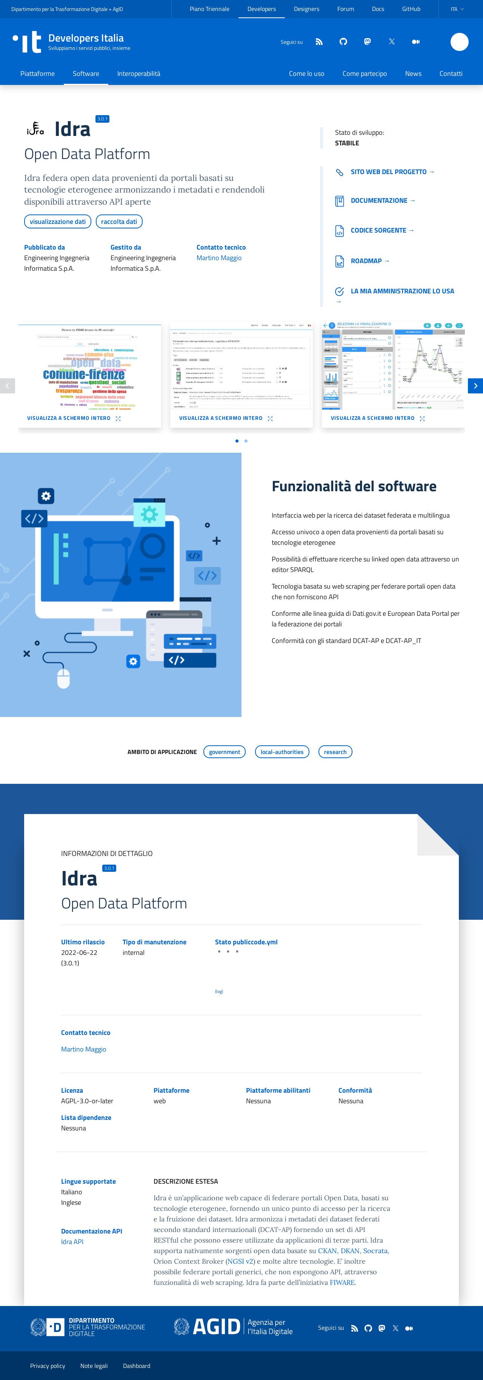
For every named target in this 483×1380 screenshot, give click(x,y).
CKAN (327, 1250)
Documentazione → (375, 200)
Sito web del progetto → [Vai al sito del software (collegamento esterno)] (385, 172)
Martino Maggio (219, 258)
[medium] (412, 42)
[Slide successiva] (475, 385)
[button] (458, 9)
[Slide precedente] (7, 385)
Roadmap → (362, 261)
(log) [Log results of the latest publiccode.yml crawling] (219, 991)
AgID (118, 9)
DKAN (350, 1250)
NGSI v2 (240, 1261)
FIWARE (342, 1282)
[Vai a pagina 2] (246, 441)
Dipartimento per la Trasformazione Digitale (59, 9)
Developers (262, 8)
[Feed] (316, 42)
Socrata (375, 1250)
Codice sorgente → (375, 230)
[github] (340, 42)
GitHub (411, 8)
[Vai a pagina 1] (236, 441)
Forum (345, 8)
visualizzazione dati (58, 221)
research (335, 751)
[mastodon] (364, 42)
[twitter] (388, 42)
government (224, 751)
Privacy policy (47, 1365)
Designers (306, 8)
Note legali (94, 1365)
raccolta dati (119, 221)
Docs (378, 8)
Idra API (72, 1242)
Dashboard (136, 1365)
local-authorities (282, 751)
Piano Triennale (209, 8)
